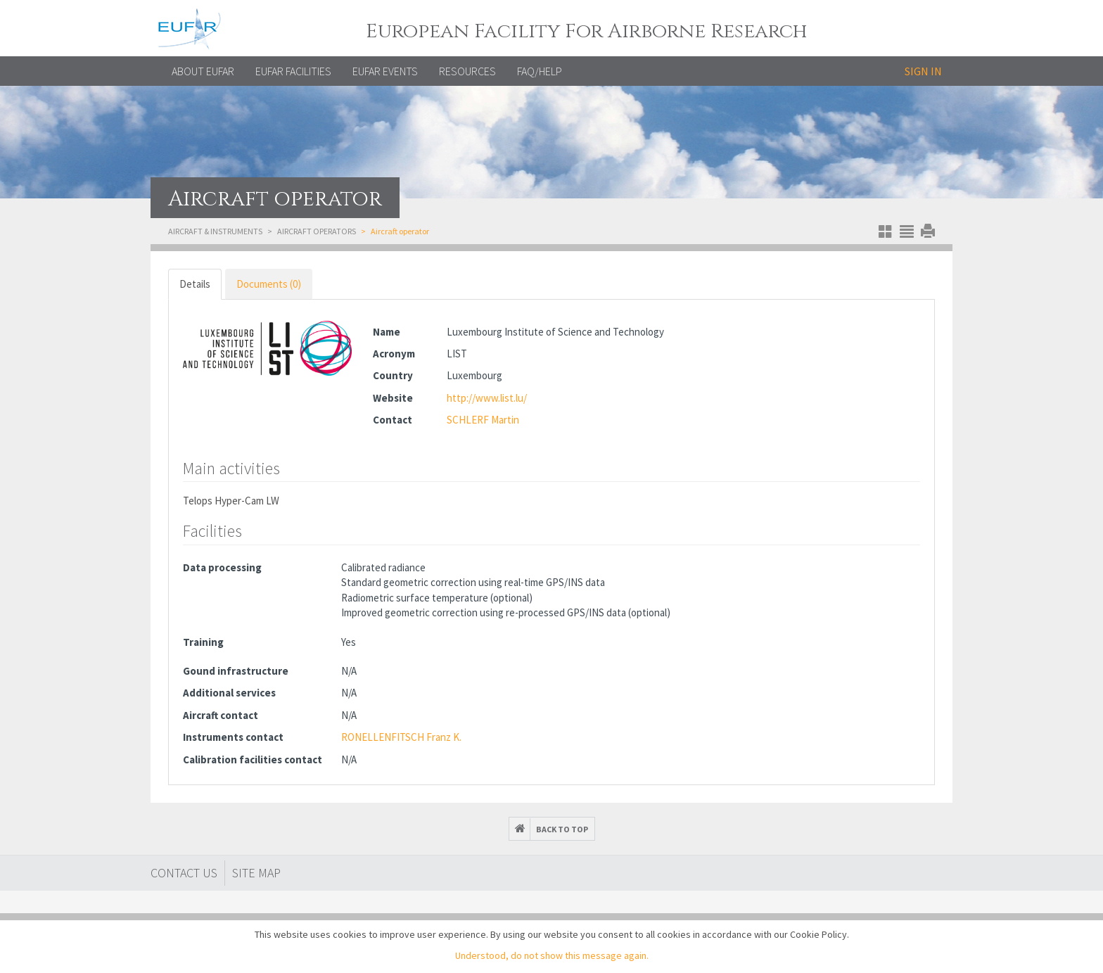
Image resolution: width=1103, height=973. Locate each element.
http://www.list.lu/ (487, 398)
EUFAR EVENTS (385, 71)
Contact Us (184, 873)
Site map (256, 873)
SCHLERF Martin (483, 419)
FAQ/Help (539, 71)
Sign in (923, 71)
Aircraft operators (316, 231)
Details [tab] (194, 284)
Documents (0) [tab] (268, 284)
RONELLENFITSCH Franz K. (401, 737)
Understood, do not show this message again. (552, 955)
